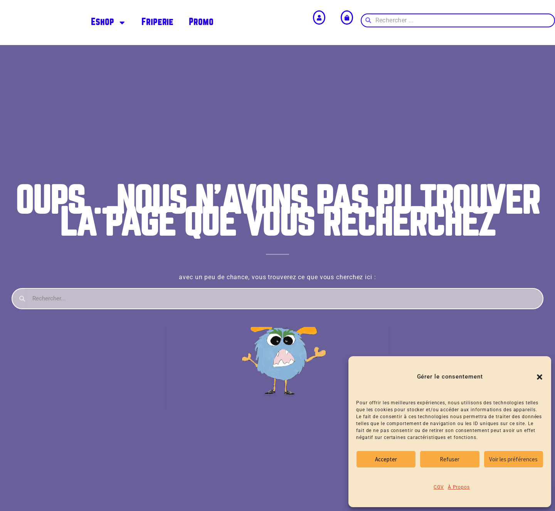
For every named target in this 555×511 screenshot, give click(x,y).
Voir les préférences (513, 459)
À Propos (459, 487)
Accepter (386, 459)
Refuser (449, 459)
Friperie (157, 22)
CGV (439, 487)
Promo (201, 22)
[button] (539, 377)
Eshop (108, 23)
